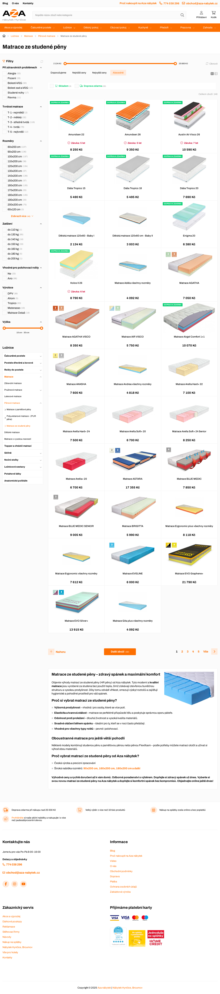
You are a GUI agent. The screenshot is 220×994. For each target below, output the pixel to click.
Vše (205, 651)
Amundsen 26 (133, 134)
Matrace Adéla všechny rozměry (133, 283)
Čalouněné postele (41, 27)
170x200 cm (17, 190)
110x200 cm (17, 161)
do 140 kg (15, 239)
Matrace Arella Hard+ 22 (189, 384)
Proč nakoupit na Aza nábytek (138, 3)
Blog (5, 3)
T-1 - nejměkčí (18, 112)
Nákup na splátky (11, 942)
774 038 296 (171, 3)
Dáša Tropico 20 (189, 188)
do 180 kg (15, 253)
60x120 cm (16, 209)
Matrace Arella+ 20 (76, 479)
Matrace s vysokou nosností (17, 439)
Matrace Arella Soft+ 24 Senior (189, 431)
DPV (13, 293)
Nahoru (61, 651)
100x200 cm (18, 156)
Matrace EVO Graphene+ (189, 573)
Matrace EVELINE (133, 573)
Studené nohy (18, 92)
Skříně (7, 453)
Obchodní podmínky (121, 871)
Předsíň (164, 27)
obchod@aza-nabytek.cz (202, 3)
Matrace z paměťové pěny (19, 409)
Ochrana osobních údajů (123, 886)
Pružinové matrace (13, 390)
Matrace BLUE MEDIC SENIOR (76, 526)
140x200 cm (18, 175)
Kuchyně (143, 27)
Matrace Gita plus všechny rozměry (133, 620)
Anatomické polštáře (15, 481)
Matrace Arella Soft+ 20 (133, 431)
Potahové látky (12, 474)
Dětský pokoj (91, 27)
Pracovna (185, 27)
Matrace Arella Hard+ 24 (76, 431)
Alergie (14, 73)
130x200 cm (17, 171)
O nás (15, 3)
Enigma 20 (189, 235)
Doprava (115, 876)
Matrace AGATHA (189, 283)
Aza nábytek (104, 987)
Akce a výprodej (13, 27)
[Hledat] (182, 15)
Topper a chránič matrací (18, 446)
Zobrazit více (20, 216)
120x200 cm (18, 166)
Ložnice (67, 27)
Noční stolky (11, 460)
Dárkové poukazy (12, 921)
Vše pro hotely (10, 952)
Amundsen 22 (76, 134)
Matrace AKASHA (76, 384)
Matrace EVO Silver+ (76, 620)
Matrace (28, 36)
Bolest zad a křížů (20, 87)
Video (113, 861)
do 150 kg (15, 244)
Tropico (14, 303)
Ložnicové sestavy (14, 467)
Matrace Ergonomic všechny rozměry (76, 573)
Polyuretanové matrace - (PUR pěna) (21, 418)
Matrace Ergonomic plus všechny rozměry (189, 526)
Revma (14, 97)
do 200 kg (15, 258)
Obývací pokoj (118, 27)
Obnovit (213, 63)
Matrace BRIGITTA (132, 526)
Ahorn (13, 298)
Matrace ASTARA (132, 479)
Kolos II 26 (76, 283)
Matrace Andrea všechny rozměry (132, 384)
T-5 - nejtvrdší (18, 131)
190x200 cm (17, 199)
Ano (12, 278)
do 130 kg (15, 234)
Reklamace (8, 926)
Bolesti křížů (17, 83)
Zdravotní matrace (13, 383)
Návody (6, 937)
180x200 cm (18, 195)
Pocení (14, 78)
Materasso (16, 308)
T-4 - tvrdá (16, 127)
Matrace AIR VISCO (133, 336)
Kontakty (28, 3)
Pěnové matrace (46, 36)
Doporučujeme (58, 72)
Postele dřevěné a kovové (18, 363)
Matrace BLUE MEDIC (189, 479)
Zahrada (207, 27)
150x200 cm (17, 180)
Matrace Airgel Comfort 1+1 (189, 336)
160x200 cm (18, 185)
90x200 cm (17, 151)
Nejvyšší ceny (99, 72)
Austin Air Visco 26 (189, 134)
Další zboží (120, 651)
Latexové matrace (12, 396)
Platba (113, 881)
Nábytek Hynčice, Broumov (17, 947)
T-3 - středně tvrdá (21, 122)
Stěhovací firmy (11, 931)
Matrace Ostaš (19, 312)
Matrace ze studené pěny (18, 426)
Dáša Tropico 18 (133, 188)
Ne (12, 273)
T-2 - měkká (17, 117)
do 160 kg (15, 248)
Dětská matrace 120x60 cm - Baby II (132, 235)
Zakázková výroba (120, 892)
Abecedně (118, 72)
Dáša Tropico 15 (76, 188)
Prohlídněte (18, 818)
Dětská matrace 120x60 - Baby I (76, 235)
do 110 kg (15, 229)
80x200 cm (17, 146)
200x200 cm (17, 204)
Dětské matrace (12, 432)
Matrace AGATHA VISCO (76, 336)
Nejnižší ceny (79, 72)
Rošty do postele (13, 370)
